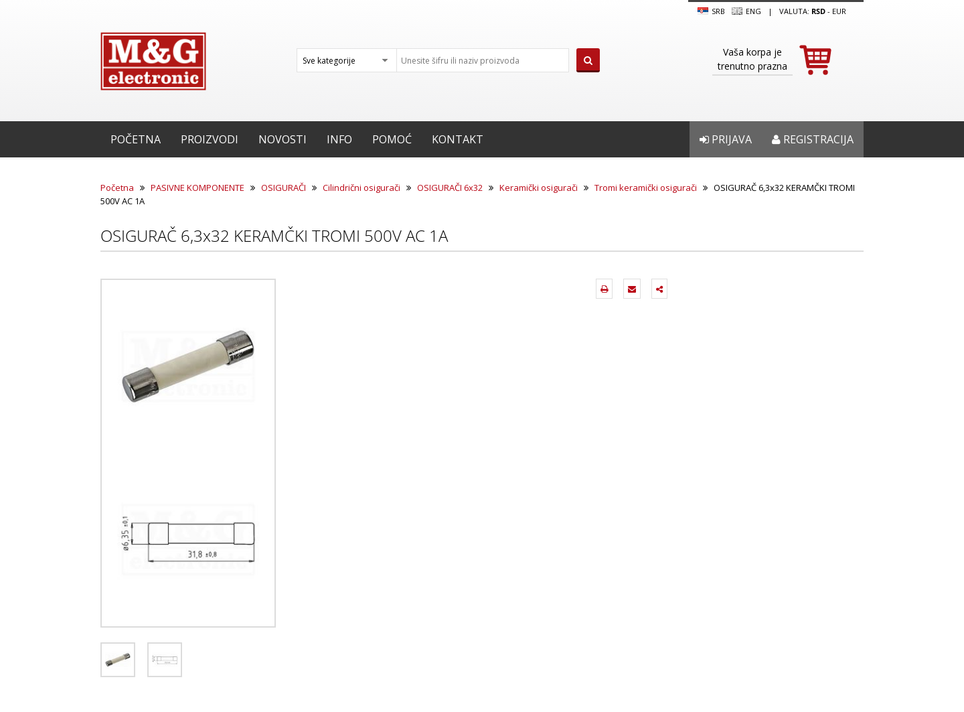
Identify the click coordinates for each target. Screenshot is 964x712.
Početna (135, 139)
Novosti (282, 139)
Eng (746, 11)
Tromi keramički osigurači (645, 188)
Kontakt (457, 139)
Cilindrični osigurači (361, 188)
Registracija (813, 139)
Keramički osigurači (538, 188)
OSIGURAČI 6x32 (450, 188)
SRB (711, 11)
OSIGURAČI (283, 188)
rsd (818, 11)
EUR (839, 11)
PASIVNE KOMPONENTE (197, 188)
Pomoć (392, 139)
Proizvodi (209, 139)
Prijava (726, 139)
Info (339, 139)
